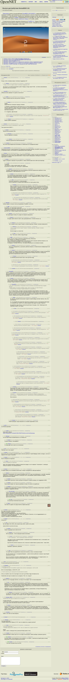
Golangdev (6, 565)
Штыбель (8, 612)
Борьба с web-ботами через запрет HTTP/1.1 (59, 66)
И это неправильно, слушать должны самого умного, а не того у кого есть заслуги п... (29, 368)
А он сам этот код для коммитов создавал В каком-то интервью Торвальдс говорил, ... (32, 349)
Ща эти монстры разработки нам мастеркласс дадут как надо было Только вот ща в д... (30, 401)
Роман (8, 503)
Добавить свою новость (57, 26)
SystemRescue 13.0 (59, 148)
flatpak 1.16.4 (57, 127)
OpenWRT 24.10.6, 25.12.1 (60, 155)
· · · (21, 77)
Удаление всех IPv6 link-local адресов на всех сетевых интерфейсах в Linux (60, 69)
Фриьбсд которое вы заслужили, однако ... (27, 325)
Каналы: (54, 19)
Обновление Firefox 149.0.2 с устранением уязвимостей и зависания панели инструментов (60, 95)
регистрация (60, 0)
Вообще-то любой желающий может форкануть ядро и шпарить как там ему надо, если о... (32, 373)
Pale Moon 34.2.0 (58, 117)
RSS (49, 75)
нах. (6, 522)
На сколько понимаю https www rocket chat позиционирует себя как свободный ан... (31, 330)
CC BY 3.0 (8, 66)
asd (5, 448)
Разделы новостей (56, 21)
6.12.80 (63, 159)
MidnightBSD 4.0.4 (59, 147)
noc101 (5, 425)
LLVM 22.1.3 (57, 134)
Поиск (51, 1)
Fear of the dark (11, 491)
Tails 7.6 (56, 149)
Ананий (15, 311)
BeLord (11, 217)
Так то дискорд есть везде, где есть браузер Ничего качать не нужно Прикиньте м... (30, 318)
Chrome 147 (57, 125)
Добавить (54, 680)
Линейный (37, 75)
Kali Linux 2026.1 (58, 151)
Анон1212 (5, 91)
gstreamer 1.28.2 (58, 120)
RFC (57, 10)
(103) (8, 75)
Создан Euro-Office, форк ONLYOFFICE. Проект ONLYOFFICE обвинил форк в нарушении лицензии (60, 38)
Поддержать (60, 680)
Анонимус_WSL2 (17, 332)
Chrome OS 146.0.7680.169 (60, 150)
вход (56, 0)
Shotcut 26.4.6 (58, 139)
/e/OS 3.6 (57, 145)
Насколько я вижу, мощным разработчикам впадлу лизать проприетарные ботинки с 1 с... (31, 412)
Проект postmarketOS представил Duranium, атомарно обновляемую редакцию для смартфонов (59, 46)
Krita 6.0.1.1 (57, 140)
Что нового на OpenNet (57, 22)
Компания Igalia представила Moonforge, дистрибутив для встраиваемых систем (60, 52)
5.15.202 (56, 160)
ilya (11, 499)
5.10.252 (60, 160)
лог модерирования (48, 646)
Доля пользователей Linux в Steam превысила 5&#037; (59, 93)
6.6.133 (56, 158)
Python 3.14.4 (57, 136)
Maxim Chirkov (65, 679)
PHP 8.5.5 (57, 133)
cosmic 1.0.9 (57, 123)
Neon (14, 233)
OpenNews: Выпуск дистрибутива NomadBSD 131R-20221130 (17, 59)
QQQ (8, 206)
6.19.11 (56, 159)
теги (54, 1)
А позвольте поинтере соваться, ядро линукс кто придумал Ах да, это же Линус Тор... (30, 335)
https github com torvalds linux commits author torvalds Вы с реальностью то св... (31, 344)
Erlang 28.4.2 (57, 138)
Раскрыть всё (45, 75)
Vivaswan (6, 619)
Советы (60, 63)
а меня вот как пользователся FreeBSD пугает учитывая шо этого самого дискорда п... (30, 313)
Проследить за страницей (6, 680)
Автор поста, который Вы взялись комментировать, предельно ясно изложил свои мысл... (30, 262)
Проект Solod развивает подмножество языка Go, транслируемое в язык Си (59, 99)
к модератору (27, 77)
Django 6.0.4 (57, 130)
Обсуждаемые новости (60, 82)
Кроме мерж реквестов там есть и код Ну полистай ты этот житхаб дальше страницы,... (31, 354)
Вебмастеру (66, 680)
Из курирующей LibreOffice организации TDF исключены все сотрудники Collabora (59, 33)
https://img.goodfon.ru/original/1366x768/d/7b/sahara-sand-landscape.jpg (19, 433)
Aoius (7, 461)
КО (4, 561)
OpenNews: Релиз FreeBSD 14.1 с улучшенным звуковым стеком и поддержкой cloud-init (23, 61)
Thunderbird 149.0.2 (59, 121)
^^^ (19, 83)
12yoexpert (9, 133)
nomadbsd (11, 68)
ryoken (7, 96)
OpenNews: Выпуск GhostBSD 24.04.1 (11, 60)
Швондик (7, 202)
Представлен (6, 13)
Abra (12, 179)
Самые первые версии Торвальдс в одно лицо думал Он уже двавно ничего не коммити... (31, 339)
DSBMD (16, 17)
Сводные (63, 21)
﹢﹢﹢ (19, 77)
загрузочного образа (23, 19)
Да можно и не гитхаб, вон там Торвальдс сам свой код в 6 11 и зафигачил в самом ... (33, 358)
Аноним (5, 77)
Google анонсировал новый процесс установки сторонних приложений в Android (59, 42)
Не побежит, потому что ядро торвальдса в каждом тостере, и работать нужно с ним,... (29, 378)
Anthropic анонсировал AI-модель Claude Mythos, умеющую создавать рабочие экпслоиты (60, 103)
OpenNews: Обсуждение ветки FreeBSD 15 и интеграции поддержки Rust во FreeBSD (22, 62)
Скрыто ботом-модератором (28, 268)
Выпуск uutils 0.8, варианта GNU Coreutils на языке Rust (60, 110)
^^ (17, 83)
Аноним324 (11, 271)
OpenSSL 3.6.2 (58, 137)
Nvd (15, 308)
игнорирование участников (39, 646)
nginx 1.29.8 (57, 135)
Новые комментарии (56, 25)
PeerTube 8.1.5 (58, 131)
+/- (40, 75)
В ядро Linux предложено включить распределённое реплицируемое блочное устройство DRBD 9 (60, 89)
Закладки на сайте (5, 679)
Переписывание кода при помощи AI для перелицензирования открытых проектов (60, 56)
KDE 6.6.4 (57, 122)
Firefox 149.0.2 (58, 141)
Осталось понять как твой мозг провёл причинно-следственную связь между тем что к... (29, 406)
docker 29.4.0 (57, 132)
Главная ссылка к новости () (16, 58)
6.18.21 (59, 159)
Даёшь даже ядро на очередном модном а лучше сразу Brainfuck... (32, 384)
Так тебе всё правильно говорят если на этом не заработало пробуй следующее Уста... (30, 195)
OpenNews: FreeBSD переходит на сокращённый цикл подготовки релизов (20, 64)
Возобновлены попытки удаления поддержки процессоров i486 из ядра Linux (60, 106)
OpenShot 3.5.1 (58, 118)
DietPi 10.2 (57, 152)
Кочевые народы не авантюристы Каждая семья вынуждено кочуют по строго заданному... (27, 116)
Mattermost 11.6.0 (58, 129)
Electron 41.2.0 (58, 126)
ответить (16, 77)
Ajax (29, 75)
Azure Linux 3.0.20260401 (60, 146)
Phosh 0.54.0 (57, 142)
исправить (44, 57)
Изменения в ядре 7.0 (56, 162)
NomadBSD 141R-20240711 (29, 13)
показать (11, 116)
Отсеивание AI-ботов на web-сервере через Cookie (60, 78)
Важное (60, 30)
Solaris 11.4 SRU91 (59, 154)
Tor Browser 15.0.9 (58, 119)
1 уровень (32, 75)
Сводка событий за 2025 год (58, 58)
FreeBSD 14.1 (31, 21)
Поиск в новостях (56, 23)
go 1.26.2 (57, 128)
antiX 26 (56, 153)
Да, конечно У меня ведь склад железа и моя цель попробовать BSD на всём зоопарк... (30, 199)
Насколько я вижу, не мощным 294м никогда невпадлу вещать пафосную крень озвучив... (30, 416)
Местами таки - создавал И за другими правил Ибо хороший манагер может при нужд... (32, 363)
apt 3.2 (56, 124)
